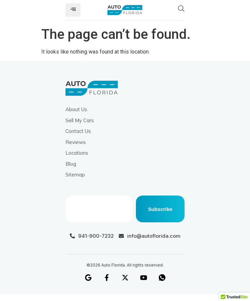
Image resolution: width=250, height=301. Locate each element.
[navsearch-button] (167, 10)
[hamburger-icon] (73, 10)
